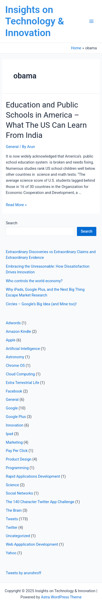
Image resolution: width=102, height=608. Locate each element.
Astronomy (15, 357)
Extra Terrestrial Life (22, 382)
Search (11, 223)
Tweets (12, 519)
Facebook (14, 391)
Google (12, 408)
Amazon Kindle (18, 331)
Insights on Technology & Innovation (34, 21)
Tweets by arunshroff (23, 573)
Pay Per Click (16, 450)
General (12, 146)
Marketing (14, 442)
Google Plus (16, 416)
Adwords (13, 323)
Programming (17, 467)
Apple (10, 340)
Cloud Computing (20, 374)
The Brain (13, 510)
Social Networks (19, 493)
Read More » (16, 204)
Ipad (9, 433)
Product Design (18, 459)
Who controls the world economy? (34, 281)
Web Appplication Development (32, 544)
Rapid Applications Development (33, 476)
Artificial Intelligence (23, 348)
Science (12, 485)
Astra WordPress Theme (61, 597)
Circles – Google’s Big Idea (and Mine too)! (41, 304)
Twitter (11, 527)
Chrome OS (15, 365)
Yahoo (11, 553)
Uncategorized (18, 535)
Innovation (14, 425)
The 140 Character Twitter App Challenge (40, 501)
